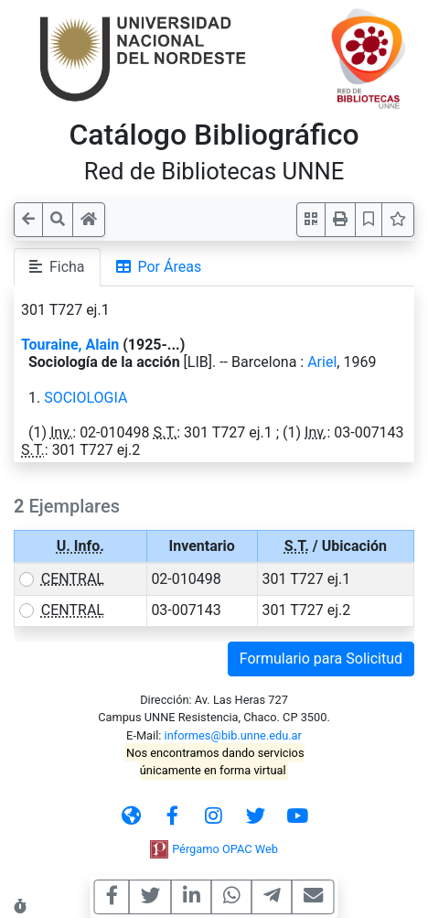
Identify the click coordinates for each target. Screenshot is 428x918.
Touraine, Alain (70, 344)
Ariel (322, 362)
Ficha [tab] (57, 266)
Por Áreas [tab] (159, 266)
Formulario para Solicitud (321, 658)
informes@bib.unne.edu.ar (233, 735)
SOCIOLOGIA (85, 397)
